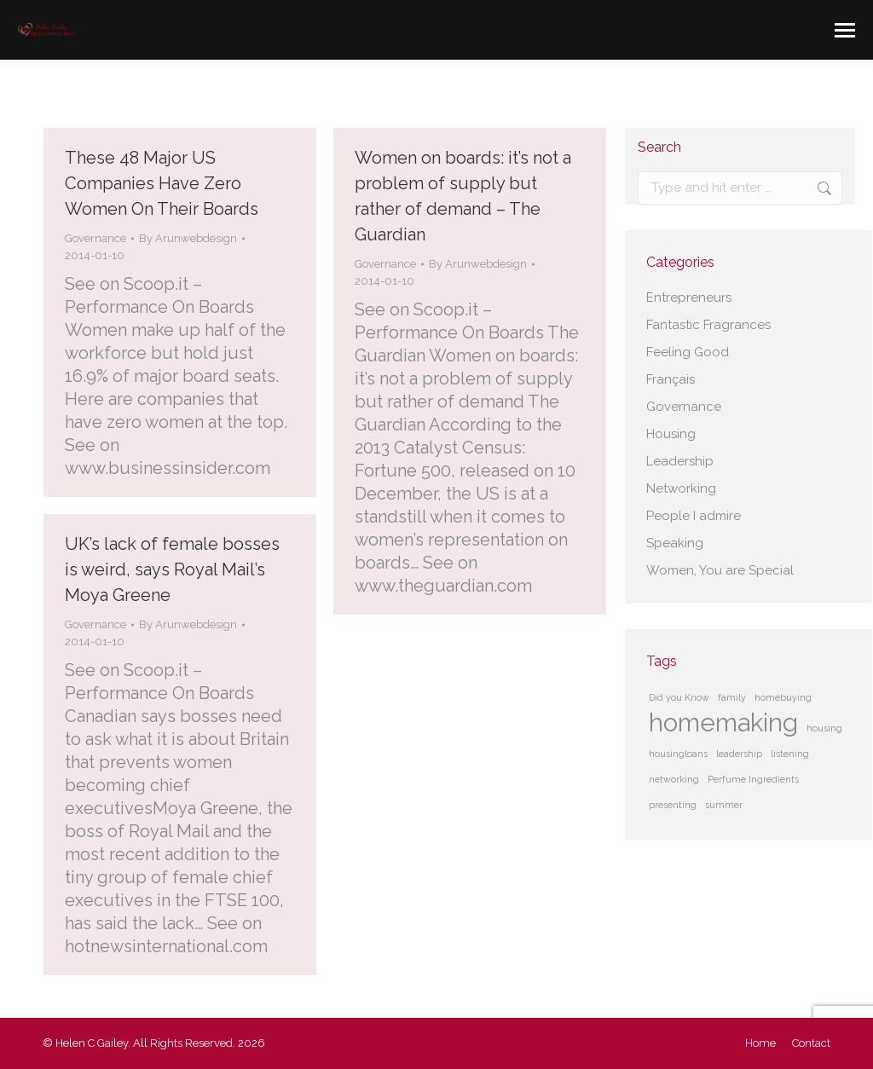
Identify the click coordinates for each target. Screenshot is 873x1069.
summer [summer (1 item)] (724, 805)
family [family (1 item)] (732, 697)
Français (670, 379)
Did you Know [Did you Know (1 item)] (679, 697)
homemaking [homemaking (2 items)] (723, 722)
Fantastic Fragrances (708, 324)
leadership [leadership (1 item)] (739, 753)
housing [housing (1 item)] (824, 728)
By (188, 238)
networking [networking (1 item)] (674, 779)
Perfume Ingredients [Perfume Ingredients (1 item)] (753, 779)
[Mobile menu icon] (845, 30)
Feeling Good (687, 352)
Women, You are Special (720, 570)
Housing (671, 434)
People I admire (693, 515)
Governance (95, 238)
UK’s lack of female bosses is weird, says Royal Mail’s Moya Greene (172, 569)
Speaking (674, 543)
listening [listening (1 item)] (790, 753)
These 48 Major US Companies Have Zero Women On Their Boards (161, 183)
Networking (681, 488)
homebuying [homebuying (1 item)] (783, 697)
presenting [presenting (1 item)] (673, 805)
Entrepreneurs (688, 297)
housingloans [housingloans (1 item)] (678, 753)
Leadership (680, 461)
